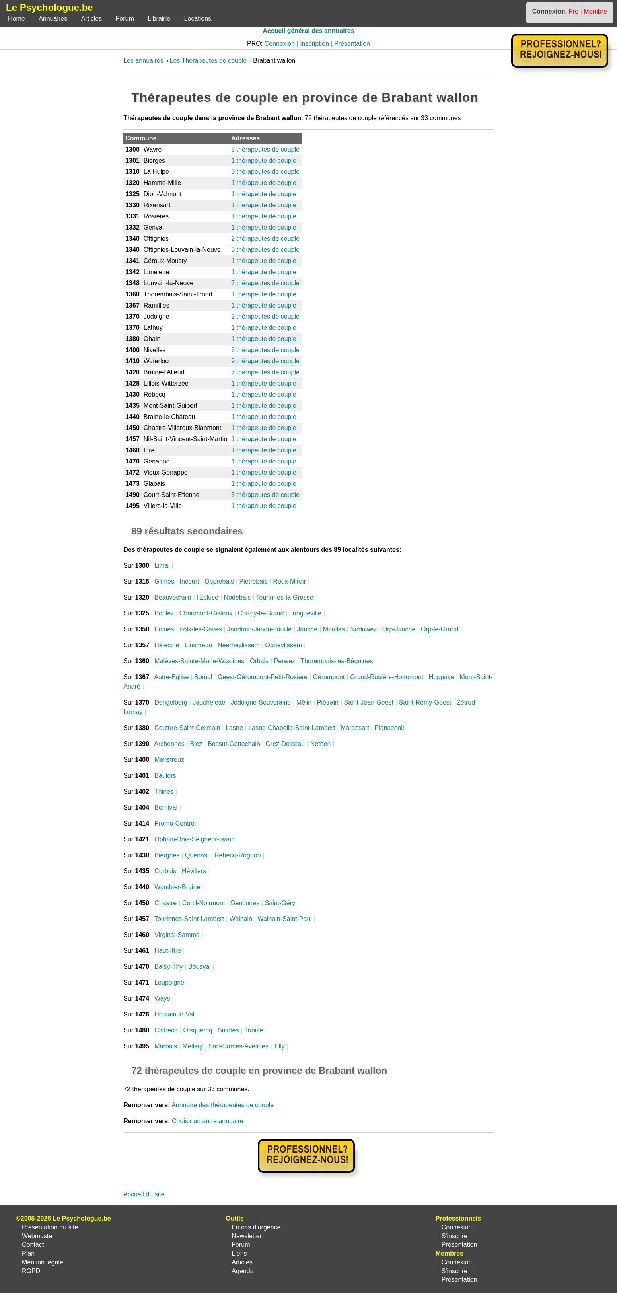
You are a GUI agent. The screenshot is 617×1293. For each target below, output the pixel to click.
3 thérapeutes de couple (265, 171)
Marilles (334, 629)
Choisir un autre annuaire (207, 1121)
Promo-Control (175, 823)
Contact (33, 1244)
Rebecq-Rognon (237, 855)
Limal (161, 565)
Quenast (197, 855)
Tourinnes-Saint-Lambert (189, 918)
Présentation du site (50, 1227)
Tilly (279, 1046)
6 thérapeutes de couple (265, 350)
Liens (239, 1253)
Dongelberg (170, 702)
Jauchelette (209, 702)
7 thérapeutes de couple (265, 283)
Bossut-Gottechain (234, 743)
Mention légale (42, 1262)
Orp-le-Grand (439, 629)
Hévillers (194, 871)
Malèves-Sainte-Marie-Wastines (199, 661)
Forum (125, 18)
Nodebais (237, 597)
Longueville (305, 613)
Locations (198, 18)
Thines (163, 791)
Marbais (165, 1046)
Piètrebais (253, 581)
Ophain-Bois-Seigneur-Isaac (194, 839)
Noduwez (363, 629)
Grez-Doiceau (285, 743)
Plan (28, 1253)
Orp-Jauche (399, 629)
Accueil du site (143, 1194)
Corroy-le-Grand (261, 613)
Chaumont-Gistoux (205, 613)
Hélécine (166, 645)
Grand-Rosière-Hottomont (386, 677)
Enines (164, 629)
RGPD (31, 1271)
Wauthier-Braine (177, 887)
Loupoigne (169, 982)
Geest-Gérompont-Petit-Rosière (263, 677)
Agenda (242, 1271)
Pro (573, 11)
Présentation (352, 43)
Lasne (234, 727)
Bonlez (164, 613)
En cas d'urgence (256, 1227)
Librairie (159, 18)
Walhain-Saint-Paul (285, 918)
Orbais (259, 661)
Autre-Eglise (171, 677)
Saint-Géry (280, 903)
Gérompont (329, 677)
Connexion (280, 43)
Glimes (164, 581)
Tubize (253, 1030)
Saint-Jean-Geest (369, 702)
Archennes (169, 743)
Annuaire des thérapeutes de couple (222, 1105)
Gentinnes (244, 903)
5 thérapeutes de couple (265, 149)
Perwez (284, 661)
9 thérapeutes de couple (265, 361)
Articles (91, 18)
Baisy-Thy (168, 966)
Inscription (314, 43)
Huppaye (441, 677)
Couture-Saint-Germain (187, 727)
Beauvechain (172, 597)
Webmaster (38, 1236)
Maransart (355, 727)
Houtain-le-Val (174, 1014)
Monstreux (169, 759)
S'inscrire (454, 1236)
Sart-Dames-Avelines (238, 1046)
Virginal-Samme (177, 934)
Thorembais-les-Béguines (336, 661)
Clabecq (166, 1030)
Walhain (241, 918)
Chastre (165, 903)
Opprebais (219, 581)
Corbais (165, 871)
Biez (196, 743)
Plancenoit (390, 727)
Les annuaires (143, 60)
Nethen (320, 743)
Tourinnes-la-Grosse (284, 597)
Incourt (189, 581)
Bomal (203, 677)
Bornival (165, 807)
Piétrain (328, 702)
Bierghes (166, 855)
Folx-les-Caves (200, 629)
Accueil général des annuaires (308, 30)
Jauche (307, 629)
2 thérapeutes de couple (265, 238)
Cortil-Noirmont (203, 903)
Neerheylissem (239, 645)
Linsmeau (198, 645)
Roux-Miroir (289, 581)
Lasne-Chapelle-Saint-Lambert (291, 727)
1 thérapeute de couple (263, 160)
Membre (595, 11)
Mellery (193, 1046)
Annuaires (53, 18)
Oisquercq (197, 1030)
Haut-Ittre (167, 950)
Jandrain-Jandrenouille (259, 629)
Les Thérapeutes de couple (208, 60)
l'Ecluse (207, 597)
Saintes (228, 1030)
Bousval (199, 966)
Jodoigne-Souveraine (261, 702)
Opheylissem (283, 645)
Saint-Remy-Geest (425, 702)
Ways (162, 998)
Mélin (303, 702)
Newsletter (247, 1236)
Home (16, 18)
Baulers (165, 775)
